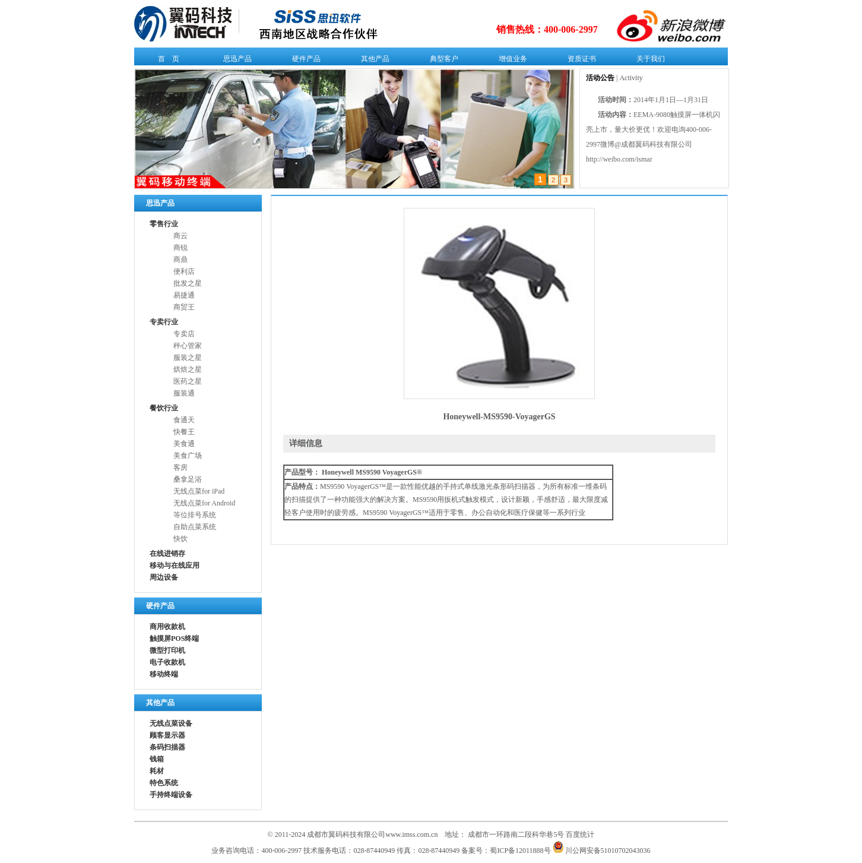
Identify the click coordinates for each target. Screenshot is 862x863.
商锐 (180, 248)
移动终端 (164, 674)
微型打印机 (167, 650)
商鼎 (180, 259)
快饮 (180, 539)
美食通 (184, 444)
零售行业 (164, 224)
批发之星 (187, 283)
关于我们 (648, 61)
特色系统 (164, 783)
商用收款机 (167, 626)
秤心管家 (187, 346)
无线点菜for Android (204, 503)
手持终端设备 (171, 795)
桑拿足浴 (187, 479)
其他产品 (372, 61)
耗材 (157, 771)
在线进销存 (167, 553)
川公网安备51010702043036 (602, 850)
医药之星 (187, 381)
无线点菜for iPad (198, 491)
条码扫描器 (167, 747)
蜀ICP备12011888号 (520, 850)
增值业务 (510, 61)
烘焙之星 (187, 369)
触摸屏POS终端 (174, 638)
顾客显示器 (167, 735)
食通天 (184, 420)
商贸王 (184, 307)
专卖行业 (164, 322)
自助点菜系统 (194, 527)
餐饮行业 (164, 408)
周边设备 (164, 577)
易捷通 (184, 295)
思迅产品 (235, 61)
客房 (180, 467)
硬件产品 (303, 61)
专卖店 (184, 334)
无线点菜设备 (171, 723)
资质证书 (579, 61)
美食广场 (187, 455)
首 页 (166, 61)
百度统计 (580, 834)
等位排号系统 (194, 515)
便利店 (184, 271)
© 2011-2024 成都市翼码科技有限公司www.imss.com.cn (353, 834)
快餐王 (184, 432)
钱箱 (157, 759)
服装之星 (187, 357)
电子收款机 (167, 662)
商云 (180, 236)
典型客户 (441, 61)
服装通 (184, 393)
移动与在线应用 (174, 565)
